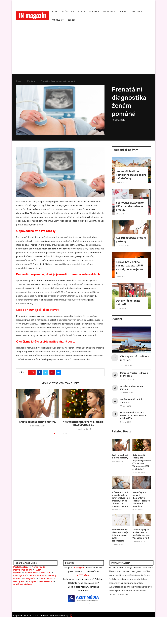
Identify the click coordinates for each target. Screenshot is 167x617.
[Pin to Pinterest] (52, 372)
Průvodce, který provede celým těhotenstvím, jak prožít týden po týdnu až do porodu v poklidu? (121, 499)
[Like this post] (33, 372)
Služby (71, 20)
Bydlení (93, 11)
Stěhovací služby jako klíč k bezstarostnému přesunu (130, 206)
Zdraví (123, 11)
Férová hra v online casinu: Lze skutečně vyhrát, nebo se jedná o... (129, 267)
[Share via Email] (58, 372)
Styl (80, 11)
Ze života (67, 11)
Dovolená (108, 11)
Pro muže (56, 20)
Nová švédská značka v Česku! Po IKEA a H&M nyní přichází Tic (133, 415)
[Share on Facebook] (39, 372)
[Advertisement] (83, 45)
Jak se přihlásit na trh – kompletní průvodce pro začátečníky (131, 174)
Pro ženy (135, 11)
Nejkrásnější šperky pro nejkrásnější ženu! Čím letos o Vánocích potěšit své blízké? (141, 462)
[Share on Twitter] (45, 372)
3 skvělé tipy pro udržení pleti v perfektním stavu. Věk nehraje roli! (141, 533)
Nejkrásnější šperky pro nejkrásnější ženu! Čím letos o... (83, 423)
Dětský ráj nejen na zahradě (128, 302)
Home (54, 11)
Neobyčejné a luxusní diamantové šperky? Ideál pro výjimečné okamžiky (141, 499)
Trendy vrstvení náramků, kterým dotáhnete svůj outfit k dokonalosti (120, 535)
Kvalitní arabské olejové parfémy (37, 421)
